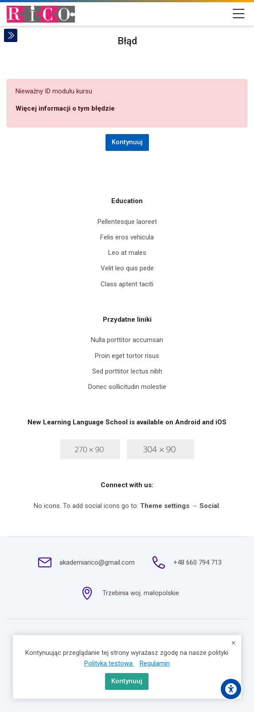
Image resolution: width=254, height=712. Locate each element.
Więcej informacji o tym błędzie (65, 108)
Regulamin (155, 663)
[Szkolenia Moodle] (41, 14)
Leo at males (127, 253)
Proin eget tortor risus (127, 356)
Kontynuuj (126, 681)
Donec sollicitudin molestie (127, 387)
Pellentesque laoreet (127, 222)
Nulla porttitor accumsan (127, 340)
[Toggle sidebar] (10, 35)
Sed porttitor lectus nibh (127, 371)
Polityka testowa (109, 663)
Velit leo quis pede (127, 268)
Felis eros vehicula (127, 237)
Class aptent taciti (127, 284)
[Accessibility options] (231, 689)
